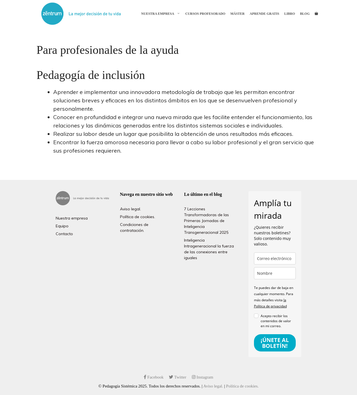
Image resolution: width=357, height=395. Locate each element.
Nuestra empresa (162, 14)
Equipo (62, 225)
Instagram (202, 377)
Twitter (177, 377)
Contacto (64, 233)
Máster (237, 14)
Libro (289, 14)
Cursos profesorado (205, 14)
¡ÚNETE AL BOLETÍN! (275, 343)
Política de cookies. (137, 216)
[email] (275, 258)
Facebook (153, 377)
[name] (275, 273)
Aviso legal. (130, 208)
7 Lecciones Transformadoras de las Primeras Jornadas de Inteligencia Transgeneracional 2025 (206, 220)
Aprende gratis (264, 14)
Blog (305, 14)
